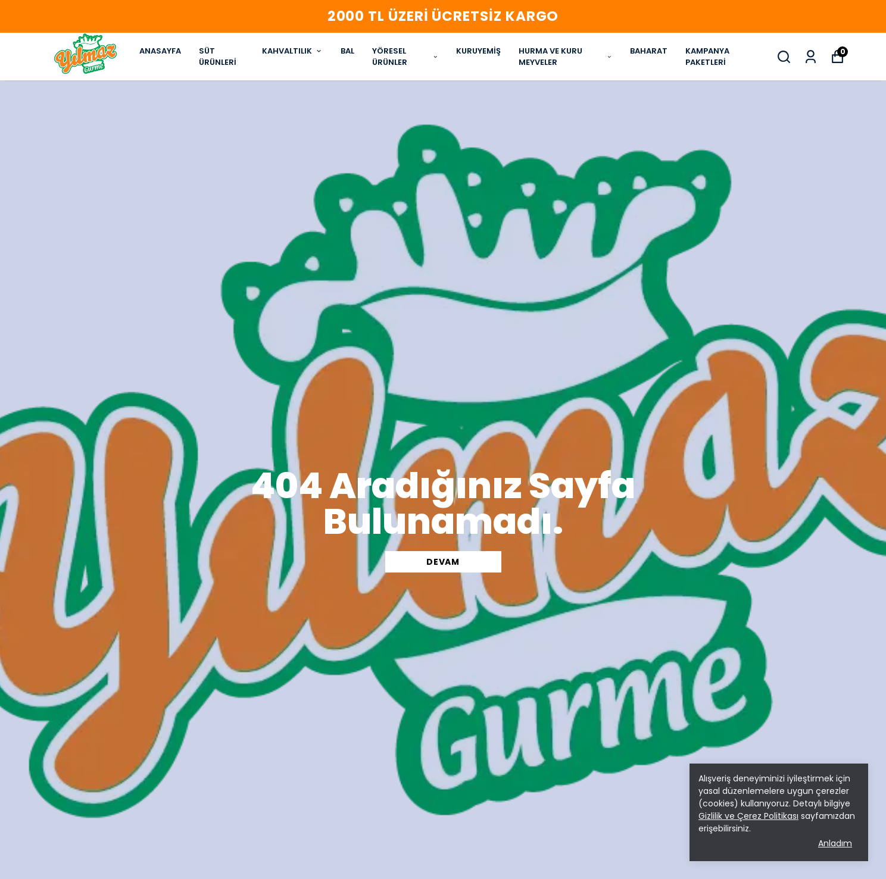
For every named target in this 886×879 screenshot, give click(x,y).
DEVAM (443, 562)
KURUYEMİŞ (478, 51)
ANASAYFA (160, 51)
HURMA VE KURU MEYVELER (565, 56)
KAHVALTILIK (292, 51)
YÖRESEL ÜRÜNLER (405, 56)
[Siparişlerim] (810, 56)
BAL (347, 51)
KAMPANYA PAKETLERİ (707, 56)
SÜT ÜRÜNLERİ (217, 56)
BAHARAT (648, 51)
